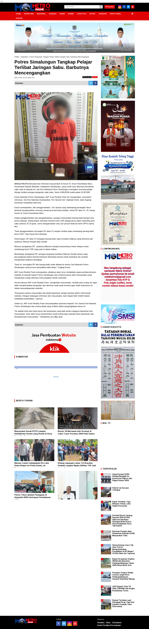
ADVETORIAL (115, 14)
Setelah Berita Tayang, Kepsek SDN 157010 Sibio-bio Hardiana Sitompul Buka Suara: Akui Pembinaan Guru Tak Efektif (122, 520)
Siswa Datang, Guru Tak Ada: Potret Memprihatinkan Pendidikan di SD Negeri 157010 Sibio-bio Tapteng (123, 549)
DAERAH (52, 14)
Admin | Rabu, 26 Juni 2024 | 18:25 (24, 77)
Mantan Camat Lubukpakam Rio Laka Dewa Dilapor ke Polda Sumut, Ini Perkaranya (31, 465)
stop (95, 77)
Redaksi (100, 623)
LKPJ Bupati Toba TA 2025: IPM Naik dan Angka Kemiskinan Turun (123, 588)
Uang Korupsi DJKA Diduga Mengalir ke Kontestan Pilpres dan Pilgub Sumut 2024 (122, 477)
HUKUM (19, 18)
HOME (18, 14)
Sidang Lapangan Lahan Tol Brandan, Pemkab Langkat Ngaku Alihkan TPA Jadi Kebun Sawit (77, 465)
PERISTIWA (29, 14)
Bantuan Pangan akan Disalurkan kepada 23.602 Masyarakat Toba (123, 533)
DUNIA (62, 14)
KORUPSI (103, 14)
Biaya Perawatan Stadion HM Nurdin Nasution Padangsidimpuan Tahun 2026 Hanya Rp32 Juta (123, 562)
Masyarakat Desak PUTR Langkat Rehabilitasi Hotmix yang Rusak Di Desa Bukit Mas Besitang (33, 433)
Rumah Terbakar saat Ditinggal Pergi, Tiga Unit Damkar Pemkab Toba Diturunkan (123, 603)
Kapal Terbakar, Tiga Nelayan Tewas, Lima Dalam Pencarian (121, 504)
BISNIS (71, 14)
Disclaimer (117, 623)
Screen (110, 7)
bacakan (87, 77)
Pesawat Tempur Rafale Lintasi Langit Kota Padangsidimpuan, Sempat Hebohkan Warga (123, 576)
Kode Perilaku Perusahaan (109, 625)
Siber (108, 623)
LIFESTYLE (81, 14)
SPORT (92, 14)
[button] (132, 13)
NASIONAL (41, 14)
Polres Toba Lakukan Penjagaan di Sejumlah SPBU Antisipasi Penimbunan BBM (32, 497)
